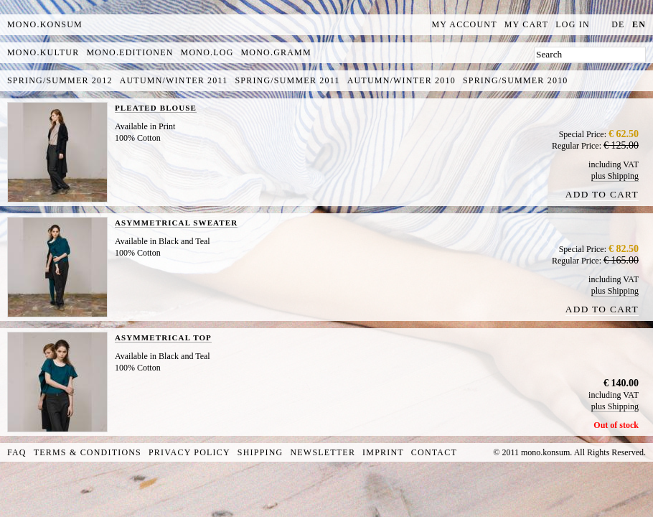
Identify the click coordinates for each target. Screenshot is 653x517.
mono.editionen (129, 52)
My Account (464, 24)
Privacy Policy (189, 452)
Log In (572, 24)
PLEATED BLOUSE (156, 107)
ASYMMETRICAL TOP (163, 337)
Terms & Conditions (87, 452)
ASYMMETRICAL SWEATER (176, 222)
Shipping (260, 452)
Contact (434, 452)
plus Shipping (615, 176)
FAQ (17, 452)
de (617, 24)
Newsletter (322, 452)
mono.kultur (43, 52)
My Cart (526, 24)
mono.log (207, 52)
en (639, 24)
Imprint (383, 452)
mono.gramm (276, 52)
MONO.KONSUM (45, 24)
